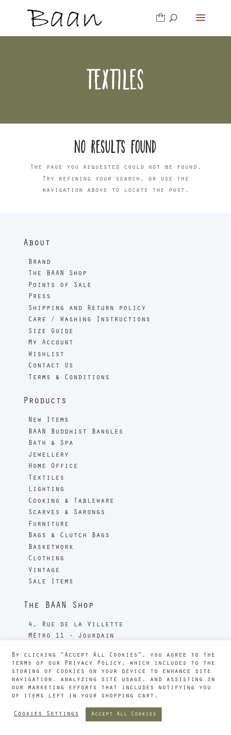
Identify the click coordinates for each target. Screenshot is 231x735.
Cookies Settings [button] (46, 714)
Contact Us (50, 366)
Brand (39, 262)
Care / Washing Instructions (89, 320)
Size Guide (50, 331)
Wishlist (46, 354)
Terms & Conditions (69, 378)
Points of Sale (59, 285)
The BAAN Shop (57, 273)
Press (39, 297)
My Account (50, 343)
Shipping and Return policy (87, 308)
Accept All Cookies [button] (123, 714)
